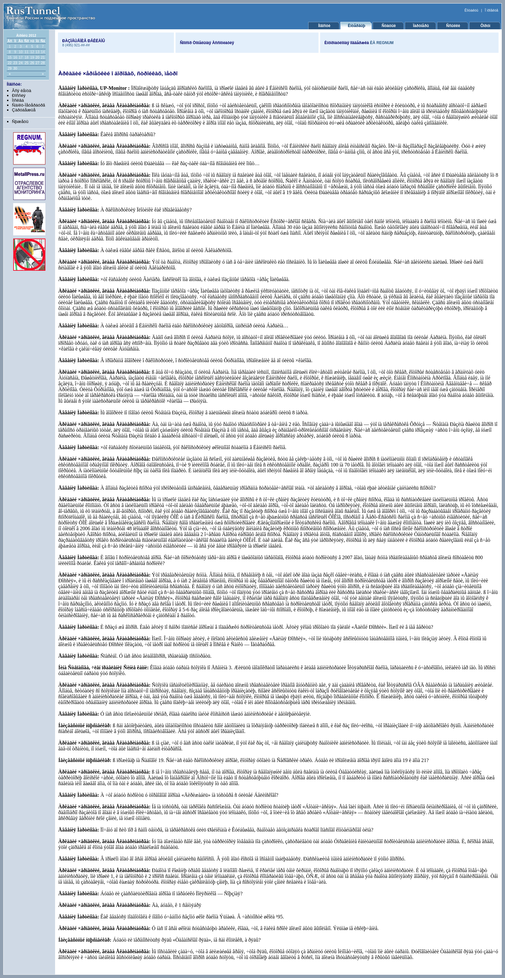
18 (26, 57)
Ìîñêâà (18, 100)
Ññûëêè (453, 26)
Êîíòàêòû (471, 10)
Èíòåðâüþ (356, 26)
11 (26, 52)
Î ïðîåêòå (491, 10)
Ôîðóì (486, 26)
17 (21, 57)
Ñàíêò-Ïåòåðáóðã (28, 105)
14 (43, 52)
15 (10, 57)
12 (32, 52)
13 (37, 52)
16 (15, 57)
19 (32, 57)
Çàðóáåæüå (23, 110)
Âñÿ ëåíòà (21, 90)
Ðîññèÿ (18, 95)
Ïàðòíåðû (421, 26)
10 (21, 52)
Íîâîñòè (324, 26)
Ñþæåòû (20, 121)
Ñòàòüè (389, 26)
